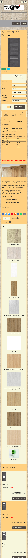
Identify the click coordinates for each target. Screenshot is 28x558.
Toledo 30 (5, 544)
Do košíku (19, 107)
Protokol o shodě (5, 207)
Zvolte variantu (19, 498)
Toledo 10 (5, 484)
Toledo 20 (5, 514)
